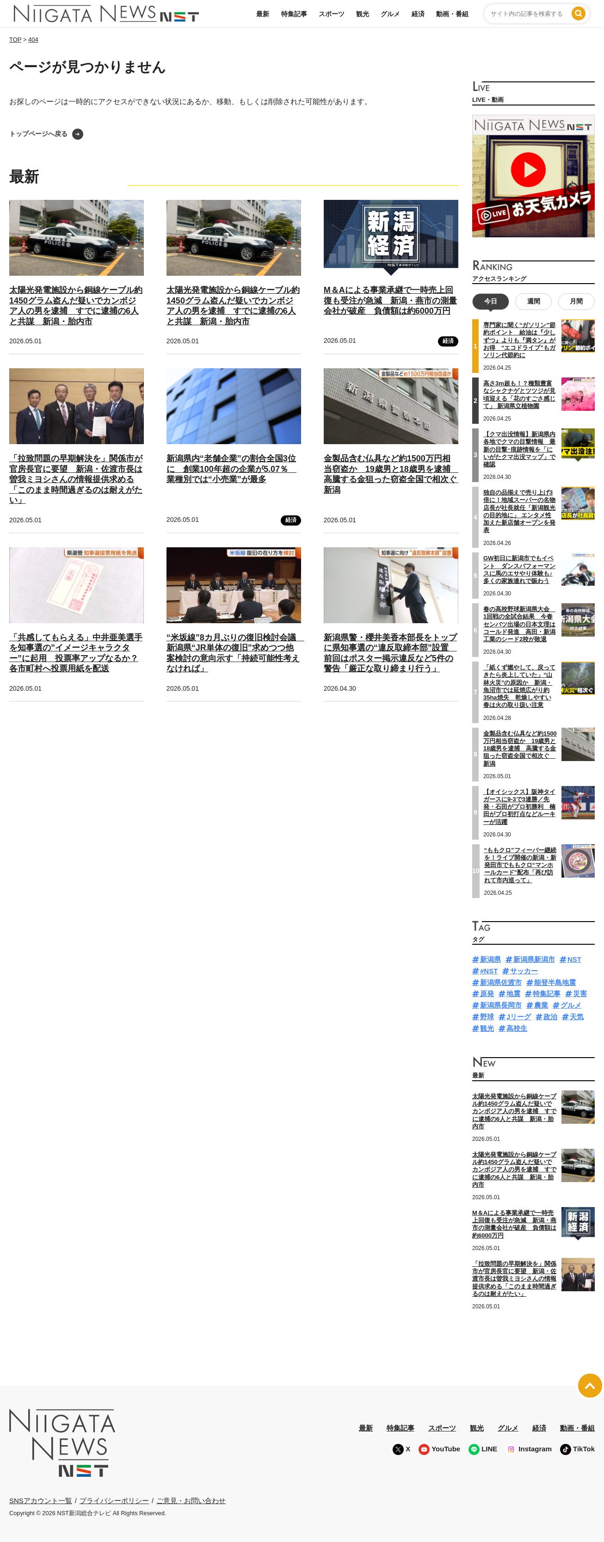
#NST (489, 970)
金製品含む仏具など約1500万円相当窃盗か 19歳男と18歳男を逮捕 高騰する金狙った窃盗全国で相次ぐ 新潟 (520, 748)
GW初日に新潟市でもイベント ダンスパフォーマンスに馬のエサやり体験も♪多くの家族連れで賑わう (519, 569)
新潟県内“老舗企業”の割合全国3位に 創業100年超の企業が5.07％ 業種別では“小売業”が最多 (231, 469)
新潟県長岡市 (501, 1005)
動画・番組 (452, 14)
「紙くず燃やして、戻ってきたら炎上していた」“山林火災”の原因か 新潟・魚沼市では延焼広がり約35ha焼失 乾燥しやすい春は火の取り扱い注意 (519, 686)
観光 (362, 14)
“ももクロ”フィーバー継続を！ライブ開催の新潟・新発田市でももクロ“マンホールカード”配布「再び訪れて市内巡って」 (520, 864)
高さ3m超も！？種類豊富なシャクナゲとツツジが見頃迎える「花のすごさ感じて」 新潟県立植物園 (519, 394)
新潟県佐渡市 (501, 982)
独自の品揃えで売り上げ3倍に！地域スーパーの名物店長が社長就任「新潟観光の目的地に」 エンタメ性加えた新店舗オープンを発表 (519, 511)
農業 (541, 1005)
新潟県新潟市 (534, 959)
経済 (418, 14)
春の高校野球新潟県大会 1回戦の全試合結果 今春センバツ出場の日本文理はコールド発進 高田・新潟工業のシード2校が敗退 (519, 624)
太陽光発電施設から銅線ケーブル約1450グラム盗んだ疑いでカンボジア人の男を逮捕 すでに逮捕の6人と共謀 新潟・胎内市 (514, 1110)
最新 (262, 14)
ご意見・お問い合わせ (191, 1500)
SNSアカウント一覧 (40, 1501)
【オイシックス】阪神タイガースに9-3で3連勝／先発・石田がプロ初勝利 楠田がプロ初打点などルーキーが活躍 (519, 806)
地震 (513, 993)
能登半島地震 (555, 982)
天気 (577, 1016)
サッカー (524, 970)
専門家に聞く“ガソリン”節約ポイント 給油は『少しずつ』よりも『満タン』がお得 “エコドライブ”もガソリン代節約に (519, 340)
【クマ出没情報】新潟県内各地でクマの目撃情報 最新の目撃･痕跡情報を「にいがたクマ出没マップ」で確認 (519, 448)
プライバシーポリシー (114, 1500)
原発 (487, 993)
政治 (550, 1016)
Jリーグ (518, 1016)
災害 (580, 993)
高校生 (516, 1028)
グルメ (390, 14)
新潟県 (490, 959)
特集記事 (294, 14)
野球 (487, 1016)
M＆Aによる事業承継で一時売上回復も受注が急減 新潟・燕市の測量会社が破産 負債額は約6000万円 (390, 300)
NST (574, 959)
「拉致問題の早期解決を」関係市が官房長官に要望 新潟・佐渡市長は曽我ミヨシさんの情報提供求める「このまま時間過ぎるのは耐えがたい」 (75, 479)
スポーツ (332, 14)
